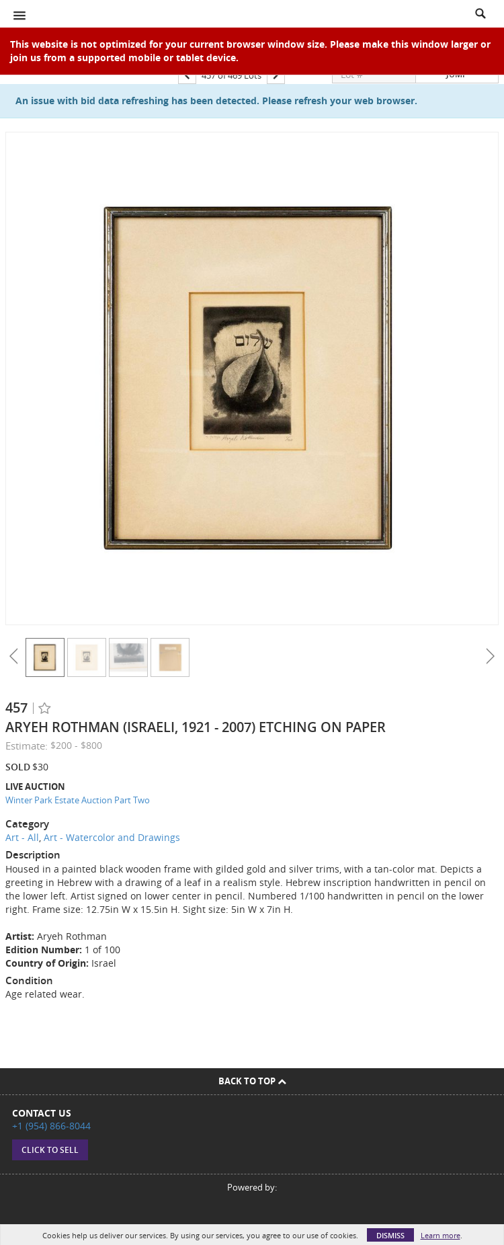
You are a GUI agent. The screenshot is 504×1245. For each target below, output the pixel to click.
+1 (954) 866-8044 (51, 1125)
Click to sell (50, 1150)
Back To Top (252, 1081)
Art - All (22, 837)
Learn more (440, 1235)
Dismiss (390, 1235)
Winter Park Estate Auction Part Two (77, 800)
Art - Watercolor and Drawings (112, 837)
